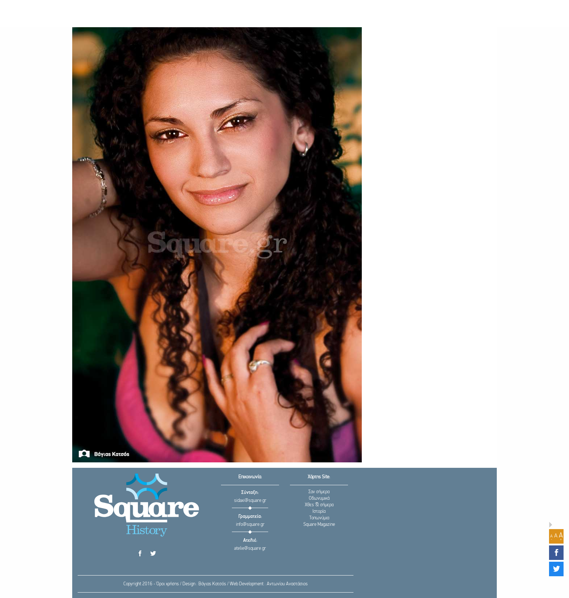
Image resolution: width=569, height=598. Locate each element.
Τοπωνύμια (319, 518)
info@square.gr (250, 524)
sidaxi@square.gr (250, 500)
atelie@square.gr (250, 548)
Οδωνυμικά (319, 498)
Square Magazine (319, 524)
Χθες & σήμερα (319, 505)
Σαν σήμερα (318, 492)
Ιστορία (319, 511)
